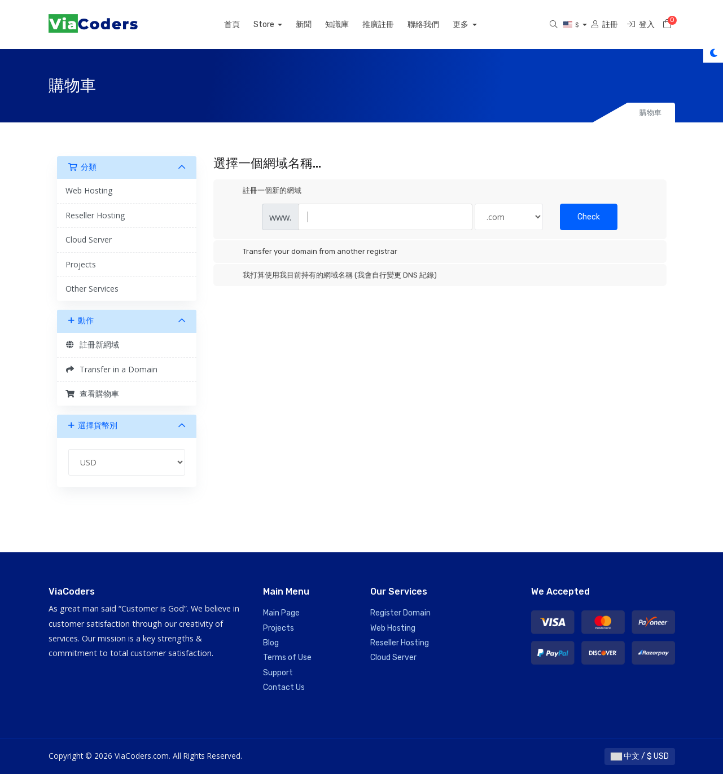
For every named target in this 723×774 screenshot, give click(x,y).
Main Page (281, 613)
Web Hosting (88, 190)
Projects (80, 264)
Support (278, 673)
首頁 (244, 24)
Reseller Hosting (95, 215)
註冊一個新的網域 (263, 191)
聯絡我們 (436, 24)
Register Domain (400, 613)
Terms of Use (287, 657)
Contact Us (284, 687)
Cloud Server (88, 239)
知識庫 (349, 24)
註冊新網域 (92, 344)
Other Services (92, 288)
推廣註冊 (390, 24)
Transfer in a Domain (111, 369)
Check (588, 217)
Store (276, 24)
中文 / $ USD (640, 756)
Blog (271, 643)
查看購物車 (92, 393)
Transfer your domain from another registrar (311, 252)
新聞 (316, 24)
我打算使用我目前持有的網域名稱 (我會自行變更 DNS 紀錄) (331, 275)
